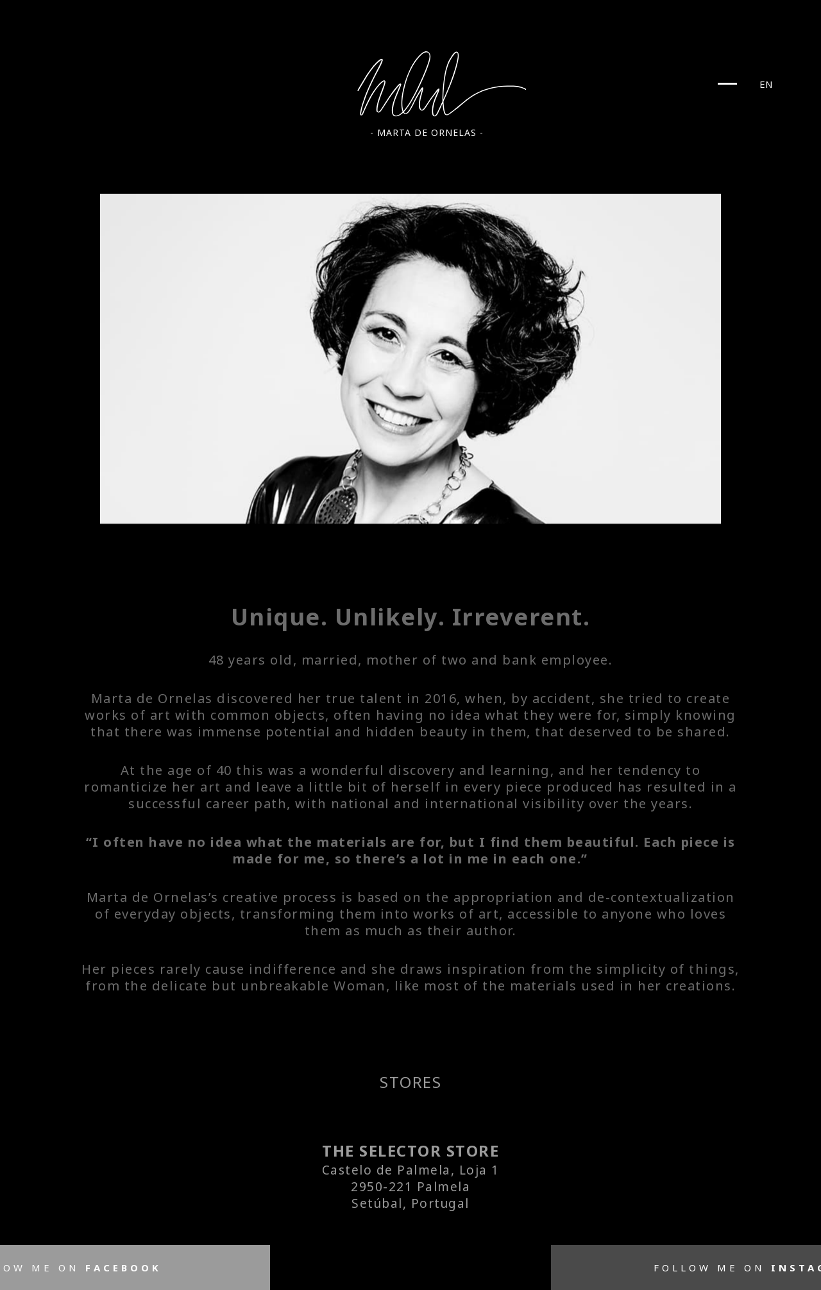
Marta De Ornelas (443, 84)
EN (766, 84)
